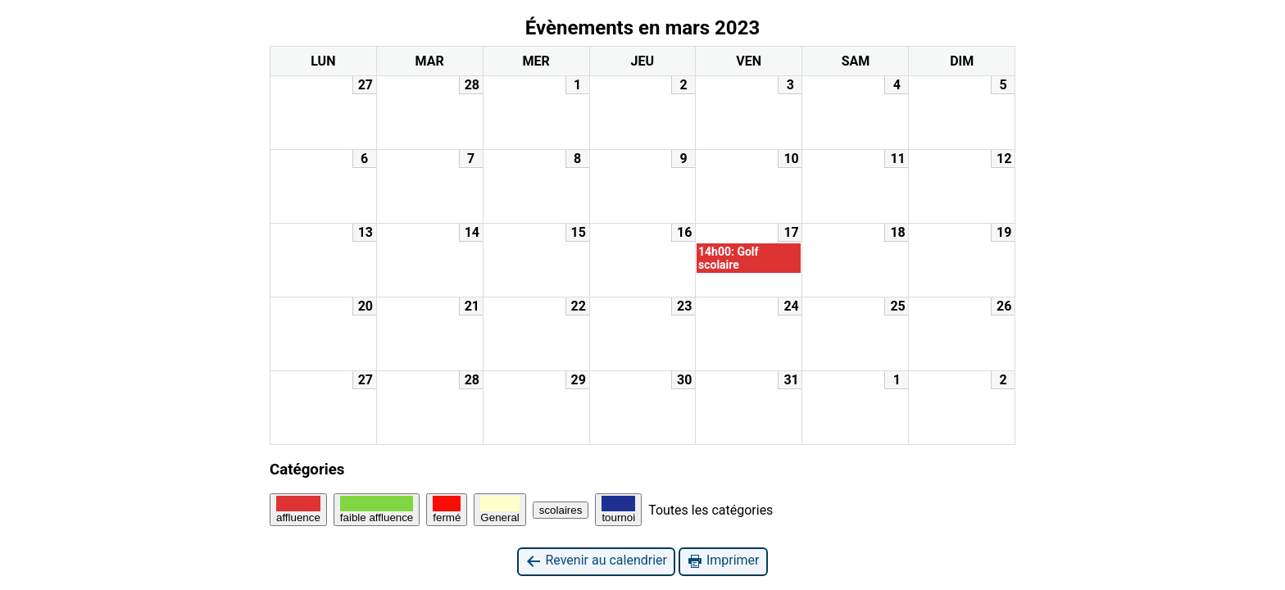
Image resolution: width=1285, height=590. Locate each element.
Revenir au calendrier (595, 561)
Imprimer (723, 561)
